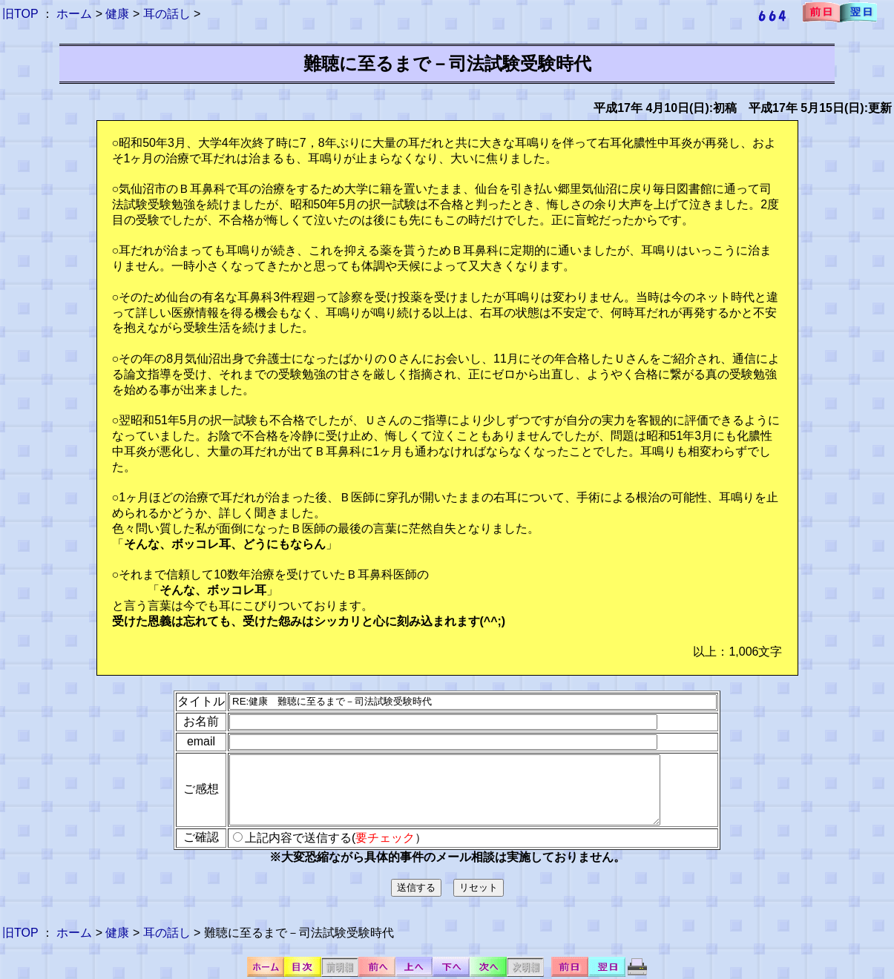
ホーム (74, 13)
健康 (117, 13)
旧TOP (20, 13)
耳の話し (167, 13)
